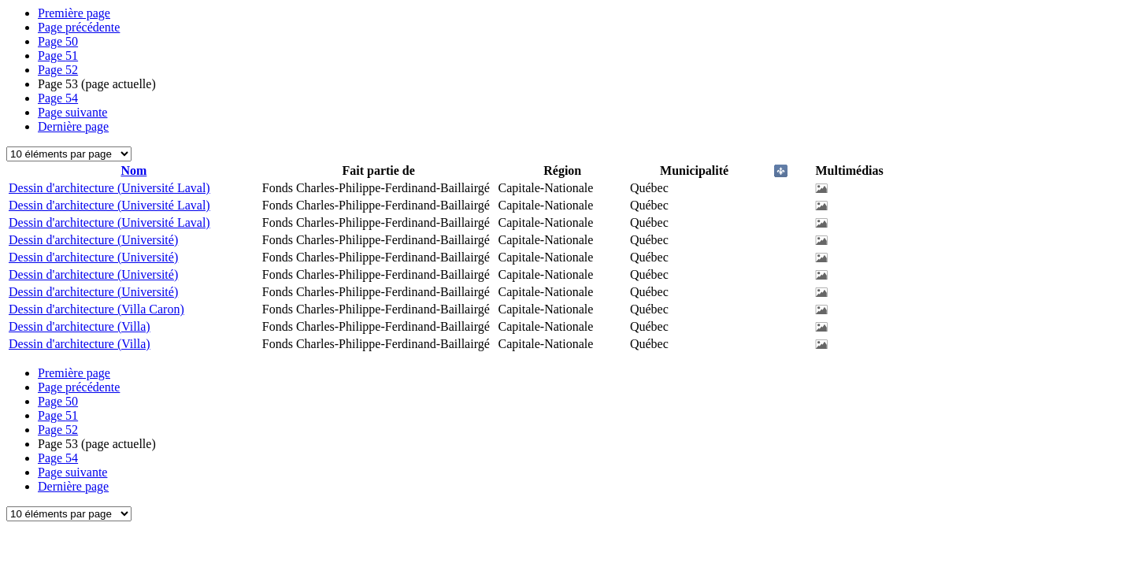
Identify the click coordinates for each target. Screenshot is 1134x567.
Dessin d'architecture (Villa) (79, 326)
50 (58, 41)
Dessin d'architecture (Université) (93, 239)
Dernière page (73, 126)
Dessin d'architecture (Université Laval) (109, 188)
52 (58, 69)
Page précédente (79, 27)
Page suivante (72, 112)
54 (58, 98)
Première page (74, 13)
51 (58, 55)
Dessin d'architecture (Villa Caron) (96, 309)
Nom (133, 170)
